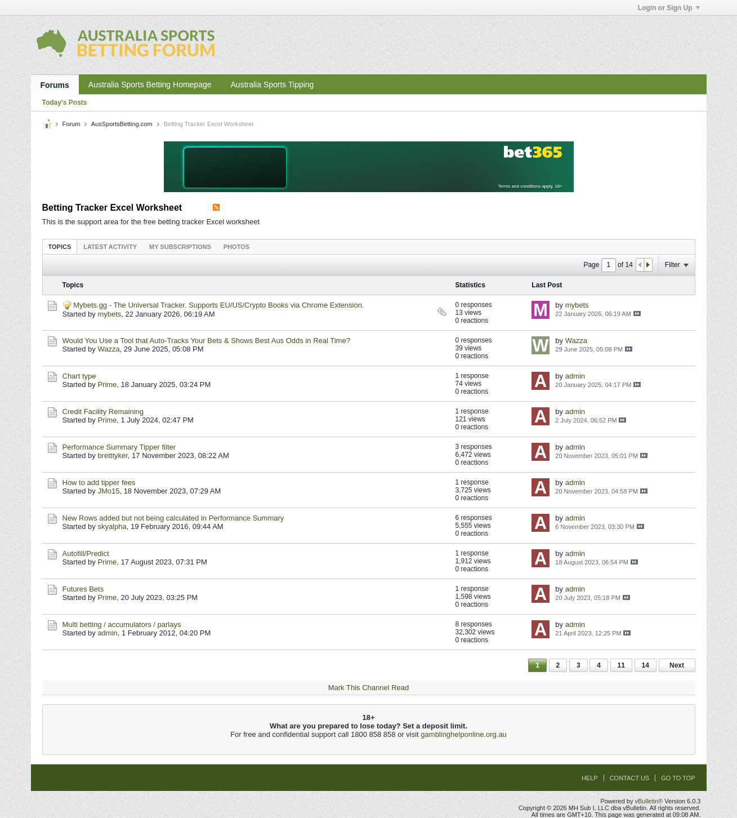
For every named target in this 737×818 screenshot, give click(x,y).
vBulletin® (649, 801)
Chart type (79, 376)
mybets (109, 314)
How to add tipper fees (99, 482)
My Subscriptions (180, 246)
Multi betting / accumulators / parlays (121, 624)
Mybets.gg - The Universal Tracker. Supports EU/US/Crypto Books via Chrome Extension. (218, 305)
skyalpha (111, 526)
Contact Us (630, 778)
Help (590, 778)
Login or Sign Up (669, 8)
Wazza (108, 349)
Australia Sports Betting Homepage (150, 84)
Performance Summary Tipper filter (119, 447)
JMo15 (108, 491)
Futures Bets (83, 589)
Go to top (678, 778)
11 (621, 665)
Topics (60, 246)
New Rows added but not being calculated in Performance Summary (173, 518)
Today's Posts (64, 102)
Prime (107, 384)
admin (575, 376)
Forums (55, 85)
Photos (236, 246)
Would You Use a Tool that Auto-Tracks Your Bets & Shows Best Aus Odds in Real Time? (206, 340)
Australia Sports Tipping (272, 84)
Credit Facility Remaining (103, 411)
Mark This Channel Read (368, 687)
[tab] (60, 246)
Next (676, 665)
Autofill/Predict (85, 553)
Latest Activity (110, 246)
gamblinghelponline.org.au (464, 734)
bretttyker (112, 455)
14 (645, 665)
